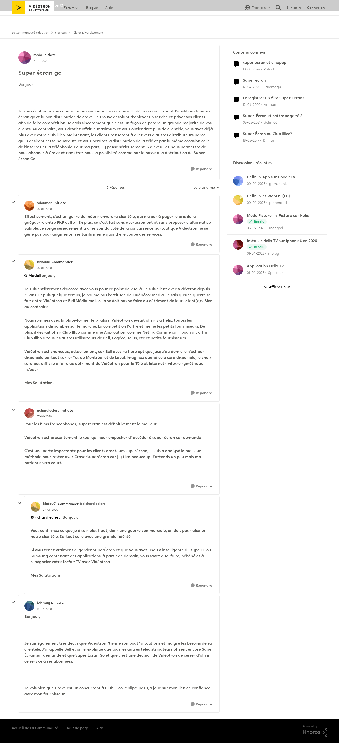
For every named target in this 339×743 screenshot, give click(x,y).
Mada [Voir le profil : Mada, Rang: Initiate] (37, 55)
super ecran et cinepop (264, 62)
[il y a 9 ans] (251, 140)
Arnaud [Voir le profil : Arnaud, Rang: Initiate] (270, 104)
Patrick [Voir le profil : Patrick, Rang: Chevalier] (269, 69)
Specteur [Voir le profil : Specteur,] (275, 272)
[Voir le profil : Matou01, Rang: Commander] (29, 265)
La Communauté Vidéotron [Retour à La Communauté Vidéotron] (30, 33)
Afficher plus (277, 287)
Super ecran (254, 80)
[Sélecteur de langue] (257, 19)
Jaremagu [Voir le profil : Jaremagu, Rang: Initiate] (272, 86)
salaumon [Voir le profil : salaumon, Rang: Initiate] (44, 203)
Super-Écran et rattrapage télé (272, 115)
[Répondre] (201, 169)
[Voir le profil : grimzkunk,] (238, 181)
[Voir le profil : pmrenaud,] (238, 200)
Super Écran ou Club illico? (267, 133)
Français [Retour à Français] (61, 33)
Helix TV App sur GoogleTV (271, 177)
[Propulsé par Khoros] (315, 731)
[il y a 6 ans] (251, 86)
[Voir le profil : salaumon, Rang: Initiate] (29, 206)
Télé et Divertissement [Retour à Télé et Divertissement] (87, 33)
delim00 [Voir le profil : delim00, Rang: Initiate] (270, 122)
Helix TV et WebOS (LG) (268, 196)
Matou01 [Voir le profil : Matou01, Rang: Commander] (43, 262)
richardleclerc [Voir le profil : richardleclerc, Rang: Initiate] (48, 410)
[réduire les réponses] (14, 202)
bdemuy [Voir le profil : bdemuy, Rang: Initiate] (43, 603)
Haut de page (77, 728)
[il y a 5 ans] (251, 122)
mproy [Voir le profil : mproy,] (273, 253)
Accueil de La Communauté (35, 728)
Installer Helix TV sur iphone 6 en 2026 (282, 240)
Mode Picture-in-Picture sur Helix (278, 215)
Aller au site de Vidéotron (35, 5)
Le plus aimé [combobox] (207, 187)
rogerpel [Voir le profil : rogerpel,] (276, 228)
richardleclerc (48, 517)
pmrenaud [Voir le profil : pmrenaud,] (278, 202)
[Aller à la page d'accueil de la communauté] (33, 18)
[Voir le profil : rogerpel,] (238, 219)
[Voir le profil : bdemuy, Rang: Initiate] (29, 606)
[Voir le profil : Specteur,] (238, 270)
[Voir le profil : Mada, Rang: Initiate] (24, 57)
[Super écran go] (44, 209)
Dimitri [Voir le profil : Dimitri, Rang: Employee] (268, 140)
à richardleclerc (93, 503)
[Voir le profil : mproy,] (238, 245)
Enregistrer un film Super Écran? (273, 98)
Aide (100, 728)
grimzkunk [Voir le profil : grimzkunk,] (278, 183)
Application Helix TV (265, 266)
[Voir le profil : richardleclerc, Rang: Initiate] (29, 413)
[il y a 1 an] (251, 69)
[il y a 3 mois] (256, 183)
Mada (33, 275)
